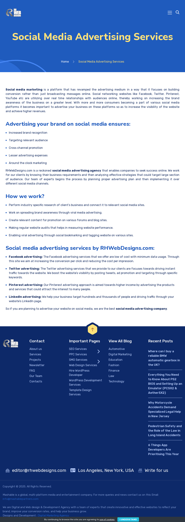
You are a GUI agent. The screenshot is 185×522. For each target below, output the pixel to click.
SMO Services (78, 359)
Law (111, 376)
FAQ (32, 370)
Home (65, 61)
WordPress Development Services (85, 382)
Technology (116, 381)
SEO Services (78, 349)
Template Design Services (80, 392)
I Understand (128, 519)
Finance (114, 370)
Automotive (117, 349)
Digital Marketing (120, 354)
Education (115, 359)
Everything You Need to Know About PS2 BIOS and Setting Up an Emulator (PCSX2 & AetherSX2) (165, 383)
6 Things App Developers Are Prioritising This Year (163, 449)
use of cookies (107, 519)
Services (35, 354)
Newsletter (36, 365)
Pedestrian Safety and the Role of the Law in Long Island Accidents (165, 430)
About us (35, 349)
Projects (35, 359)
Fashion (114, 365)
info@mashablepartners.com (20, 499)
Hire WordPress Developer (79, 373)
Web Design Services (83, 365)
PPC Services (78, 354)
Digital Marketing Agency (53, 515)
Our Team (35, 376)
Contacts (35, 381)
